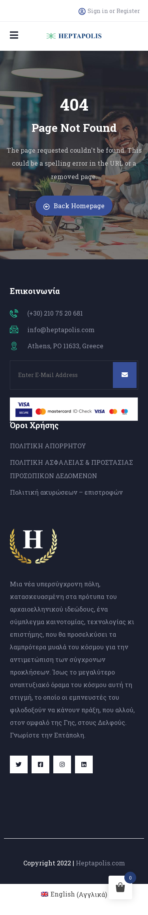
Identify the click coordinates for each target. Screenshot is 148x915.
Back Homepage (74, 205)
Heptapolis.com (100, 863)
